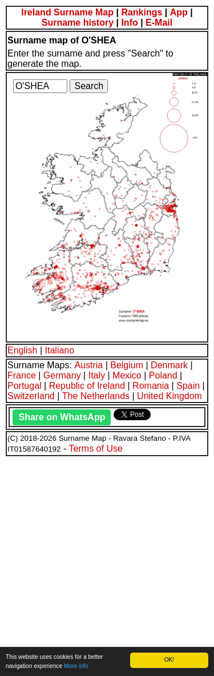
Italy (96, 375)
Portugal (24, 386)
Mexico (127, 375)
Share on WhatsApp (61, 417)
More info (76, 666)
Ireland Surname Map (67, 12)
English (22, 350)
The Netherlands (96, 396)
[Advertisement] (107, 564)
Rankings (141, 12)
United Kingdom (169, 396)
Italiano (60, 350)
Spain (188, 386)
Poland (163, 375)
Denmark (169, 365)
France (21, 375)
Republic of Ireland (87, 386)
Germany (62, 375)
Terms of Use (96, 448)
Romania (150, 386)
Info (129, 22)
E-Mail (159, 22)
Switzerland (31, 396)
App (179, 12)
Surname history (78, 22)
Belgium (126, 365)
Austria (88, 365)
